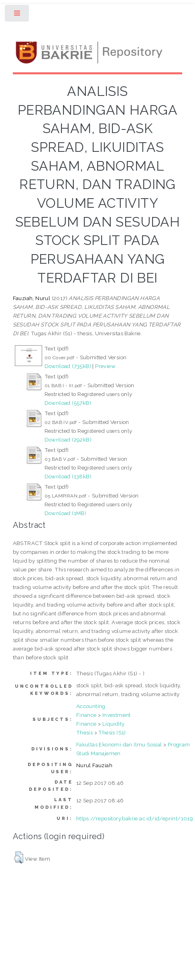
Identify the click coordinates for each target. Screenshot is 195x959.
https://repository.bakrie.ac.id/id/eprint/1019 (134, 818)
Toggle (17, 15)
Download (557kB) (68, 403)
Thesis (84, 732)
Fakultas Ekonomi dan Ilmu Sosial (119, 744)
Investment (116, 715)
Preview (105, 366)
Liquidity (113, 723)
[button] (18, 857)
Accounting (91, 706)
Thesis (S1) (112, 732)
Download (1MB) (66, 513)
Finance (86, 715)
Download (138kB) (68, 476)
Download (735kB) (68, 366)
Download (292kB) (68, 439)
